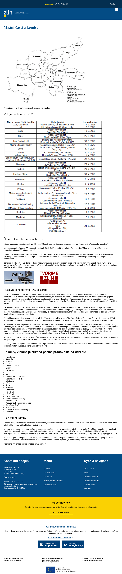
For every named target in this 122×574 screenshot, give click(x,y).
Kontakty (87, 489)
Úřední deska (89, 469)
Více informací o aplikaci (61, 537)
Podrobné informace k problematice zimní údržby (25, 444)
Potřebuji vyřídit (91, 477)
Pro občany (48, 477)
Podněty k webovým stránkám (93, 558)
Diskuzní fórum (89, 485)
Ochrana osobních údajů (50, 560)
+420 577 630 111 (16, 481)
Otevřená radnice (50, 485)
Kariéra (86, 473)
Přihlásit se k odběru (61, 512)
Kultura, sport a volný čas (53, 481)
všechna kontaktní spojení (14, 474)
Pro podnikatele (49, 473)
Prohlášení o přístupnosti (50, 562)
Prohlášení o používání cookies (52, 558)
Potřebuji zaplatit (91, 481)
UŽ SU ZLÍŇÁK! (61, 4)
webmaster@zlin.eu (95, 560)
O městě (47, 469)
